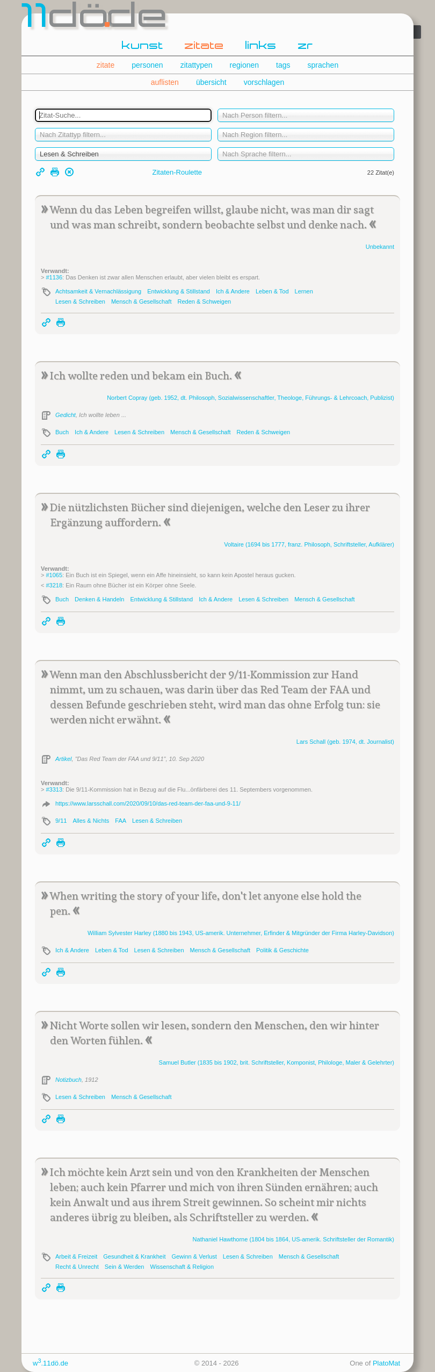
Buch (62, 432)
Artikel (63, 759)
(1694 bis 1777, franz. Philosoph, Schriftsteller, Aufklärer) (309, 544)
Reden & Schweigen (204, 301)
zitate (204, 46)
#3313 (54, 789)
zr (305, 46)
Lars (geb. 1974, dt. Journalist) (345, 741)
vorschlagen (264, 82)
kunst (142, 46)
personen (147, 65)
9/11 (61, 820)
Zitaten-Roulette (177, 172)
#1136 (54, 277)
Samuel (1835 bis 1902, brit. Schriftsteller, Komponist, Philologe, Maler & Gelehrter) (276, 1062)
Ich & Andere (233, 291)
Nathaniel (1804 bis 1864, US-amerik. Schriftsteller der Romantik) (293, 1239)
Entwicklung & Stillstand (178, 291)
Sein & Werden (124, 1266)
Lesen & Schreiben (80, 301)
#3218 (54, 585)
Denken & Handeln (99, 599)
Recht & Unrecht (77, 1266)
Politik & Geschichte (282, 950)
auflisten (165, 82)
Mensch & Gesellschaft (141, 301)
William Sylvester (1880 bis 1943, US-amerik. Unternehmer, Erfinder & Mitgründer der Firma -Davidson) (241, 933)
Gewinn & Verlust (193, 1256)
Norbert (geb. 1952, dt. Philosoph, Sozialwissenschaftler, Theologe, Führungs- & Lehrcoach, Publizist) (250, 397)
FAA (120, 820)
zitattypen (196, 65)
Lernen (304, 291)
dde (95, 18)
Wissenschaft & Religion (182, 1266)
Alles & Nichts (91, 820)
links (261, 46)
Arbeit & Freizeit (76, 1256)
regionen (244, 65)
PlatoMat (386, 1363)
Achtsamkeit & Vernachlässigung (98, 291)
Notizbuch (68, 1079)
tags (283, 65)
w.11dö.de (50, 1363)
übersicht (211, 82)
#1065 (54, 575)
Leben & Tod (272, 291)
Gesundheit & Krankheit (134, 1256)
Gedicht (65, 415)
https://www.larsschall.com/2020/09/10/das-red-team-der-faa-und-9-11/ (148, 803)
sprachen (323, 65)
